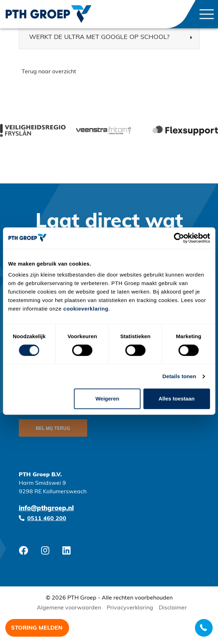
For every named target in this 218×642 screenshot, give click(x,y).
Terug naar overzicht (49, 72)
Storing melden (36, 628)
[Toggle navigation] (206, 14)
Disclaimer (173, 608)
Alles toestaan (176, 399)
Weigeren (107, 399)
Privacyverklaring (130, 608)
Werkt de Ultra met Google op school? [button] (99, 37)
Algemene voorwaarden (69, 608)
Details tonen (179, 376)
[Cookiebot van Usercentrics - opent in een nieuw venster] (179, 238)
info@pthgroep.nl (46, 508)
